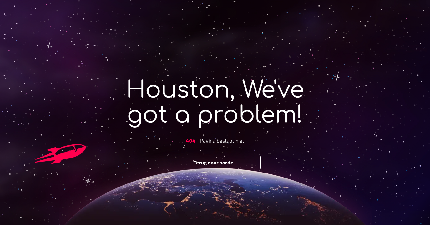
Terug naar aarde (213, 162)
